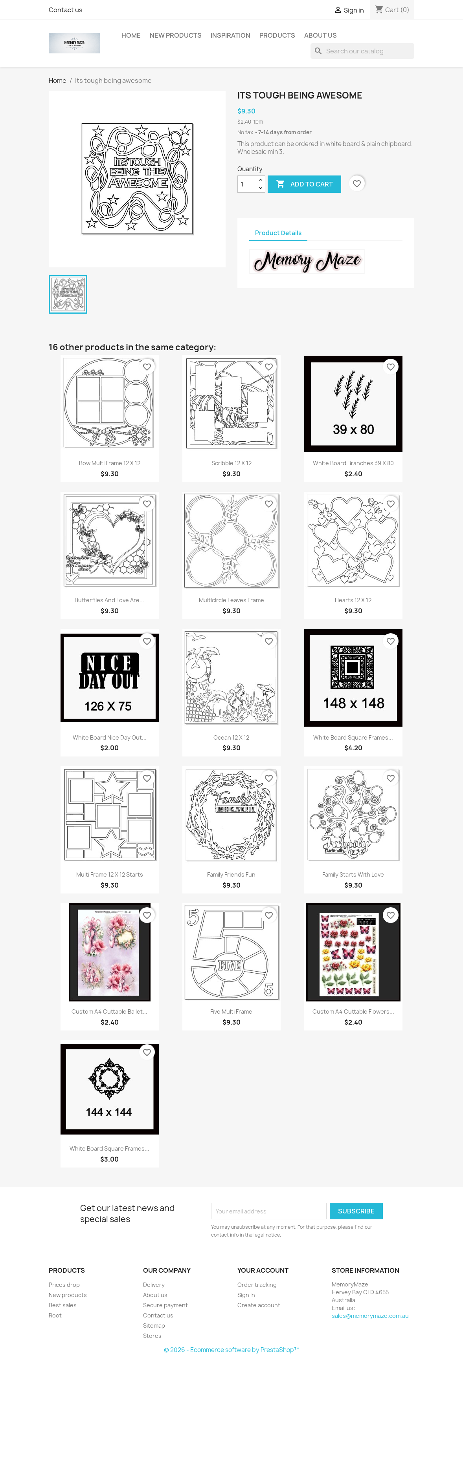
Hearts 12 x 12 (353, 600)
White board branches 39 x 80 (353, 463)
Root (55, 1315)
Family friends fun (231, 874)
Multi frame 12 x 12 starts (109, 874)
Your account (262, 1270)
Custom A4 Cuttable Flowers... (353, 1011)
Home (131, 35)
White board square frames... (353, 737)
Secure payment (165, 1305)
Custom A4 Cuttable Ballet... (109, 1011)
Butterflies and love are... (109, 600)
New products (68, 1295)
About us (320, 35)
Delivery (154, 1284)
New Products (176, 35)
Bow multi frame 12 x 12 (109, 463)
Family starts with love (353, 874)
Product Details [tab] (278, 233)
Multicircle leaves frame (231, 600)
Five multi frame (231, 1011)
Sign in (246, 1295)
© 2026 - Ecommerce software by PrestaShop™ (231, 1350)
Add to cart (304, 184)
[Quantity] (246, 184)
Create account (258, 1305)
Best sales (63, 1305)
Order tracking (257, 1284)
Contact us (66, 9)
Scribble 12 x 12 (231, 463)
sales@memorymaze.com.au (370, 1315)
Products (277, 35)
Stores (152, 1335)
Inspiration (230, 35)
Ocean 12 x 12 (231, 737)
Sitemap (154, 1325)
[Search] (362, 51)
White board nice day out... (110, 737)
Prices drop (64, 1284)
